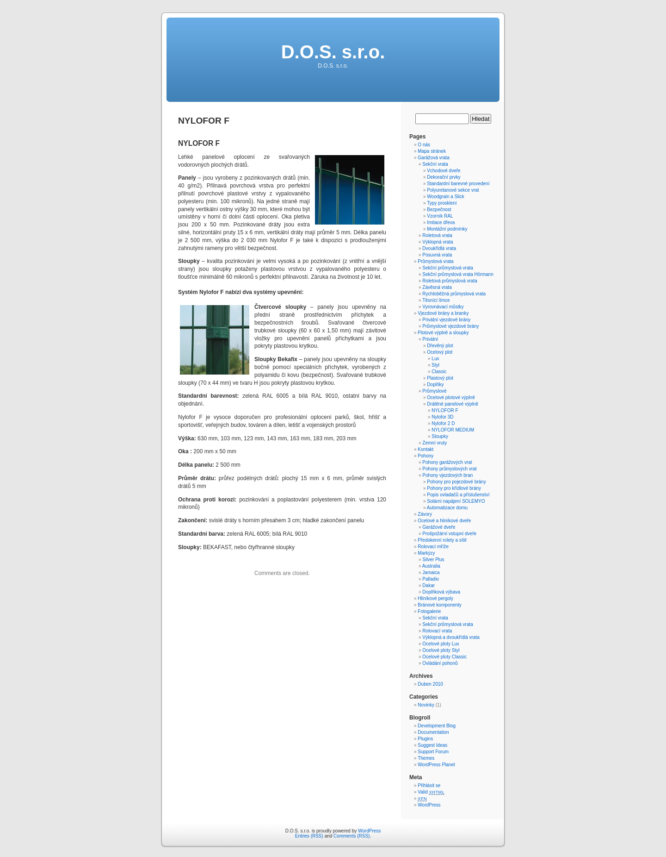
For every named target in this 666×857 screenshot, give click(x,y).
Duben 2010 (430, 684)
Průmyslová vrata (435, 261)
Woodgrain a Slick (445, 196)
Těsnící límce (436, 300)
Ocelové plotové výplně (451, 397)
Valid (431, 791)
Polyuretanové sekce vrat (453, 190)
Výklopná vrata (437, 241)
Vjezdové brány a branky (443, 313)
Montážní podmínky (447, 228)
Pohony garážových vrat (447, 462)
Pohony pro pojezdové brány (456, 481)
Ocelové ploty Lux (440, 643)
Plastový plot (440, 378)
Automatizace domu (447, 507)
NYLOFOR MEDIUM (453, 429)
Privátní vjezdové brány (446, 319)
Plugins (425, 738)
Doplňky (435, 384)
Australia (431, 566)
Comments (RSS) (351, 835)
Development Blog (437, 725)
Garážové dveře (438, 527)
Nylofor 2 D (443, 423)
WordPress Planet (436, 764)
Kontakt (425, 449)
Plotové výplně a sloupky (443, 332)
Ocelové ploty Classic (444, 656)
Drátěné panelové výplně (452, 404)
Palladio (430, 579)
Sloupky (440, 436)
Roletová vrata (437, 235)
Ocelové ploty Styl (440, 650)
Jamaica (430, 572)
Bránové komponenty (440, 604)
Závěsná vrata (436, 287)
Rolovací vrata (437, 630)
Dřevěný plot (440, 345)
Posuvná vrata (437, 254)
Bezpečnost (439, 209)
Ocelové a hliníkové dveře (444, 520)
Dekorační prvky (443, 177)
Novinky (426, 704)
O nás (424, 144)
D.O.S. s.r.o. (333, 52)
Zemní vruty (434, 442)
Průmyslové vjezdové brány (450, 326)
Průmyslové (434, 391)
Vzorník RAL (440, 216)
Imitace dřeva (441, 222)
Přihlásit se (429, 785)
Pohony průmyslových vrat (449, 468)
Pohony (425, 455)
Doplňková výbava (441, 591)
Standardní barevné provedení (458, 183)
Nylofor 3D (442, 416)
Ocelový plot (439, 352)
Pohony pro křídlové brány (454, 488)
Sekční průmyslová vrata (447, 267)
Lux (435, 358)
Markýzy (426, 553)
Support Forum (433, 751)
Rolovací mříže (433, 546)
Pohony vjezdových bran (447, 475)
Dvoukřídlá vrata (439, 248)
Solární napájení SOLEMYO (456, 501)
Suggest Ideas (432, 745)
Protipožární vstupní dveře (449, 533)
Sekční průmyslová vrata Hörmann (457, 274)
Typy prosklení (441, 203)
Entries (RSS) (309, 835)
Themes (426, 758)
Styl (435, 365)
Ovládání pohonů (439, 663)
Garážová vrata (433, 157)
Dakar (428, 585)
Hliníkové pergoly (435, 598)
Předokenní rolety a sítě (442, 540)
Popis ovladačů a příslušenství (458, 494)
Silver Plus (433, 559)
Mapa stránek (432, 151)
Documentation (433, 732)
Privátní (430, 339)
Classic (439, 371)
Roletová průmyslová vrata (449, 280)
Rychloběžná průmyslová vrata (454, 293)
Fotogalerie (429, 611)
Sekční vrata (435, 164)
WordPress (429, 804)
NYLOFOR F (445, 410)
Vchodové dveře (443, 170)
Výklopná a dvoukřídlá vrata (450, 637)
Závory (425, 514)
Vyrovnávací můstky (442, 306)
